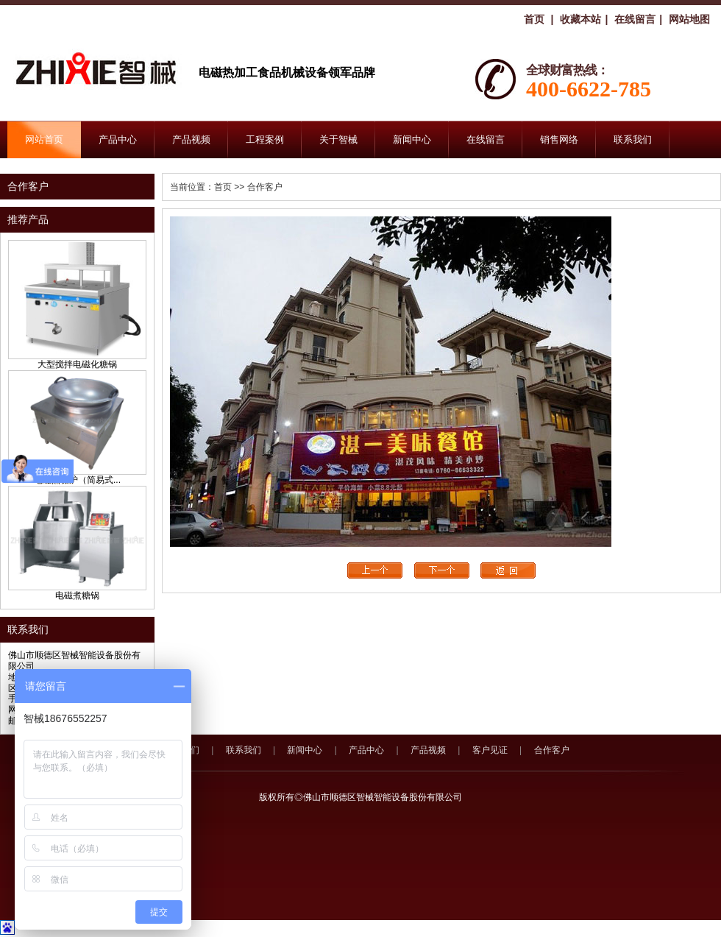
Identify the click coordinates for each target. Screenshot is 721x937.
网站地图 (689, 19)
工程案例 (265, 139)
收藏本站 (580, 19)
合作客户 (551, 750)
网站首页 (44, 139)
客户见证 (490, 750)
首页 (534, 19)
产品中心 (118, 139)
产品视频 (191, 139)
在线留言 (635, 19)
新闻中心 (412, 139)
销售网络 (559, 139)
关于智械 (338, 139)
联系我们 (633, 139)
